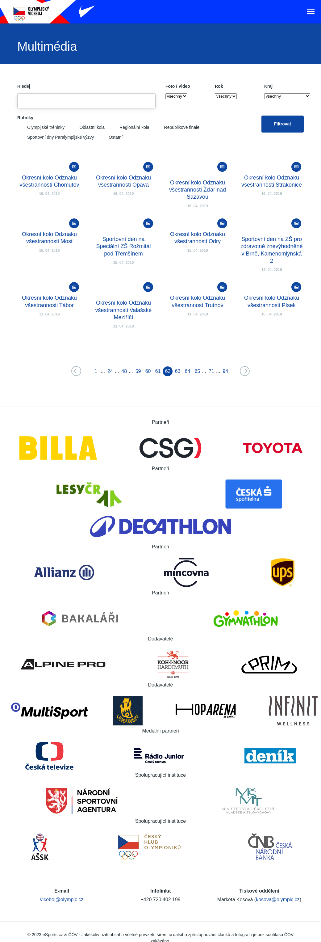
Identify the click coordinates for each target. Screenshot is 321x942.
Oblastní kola (87, 128)
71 (211, 372)
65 (197, 372)
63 (178, 372)
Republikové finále (176, 128)
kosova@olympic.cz (278, 884)
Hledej (23, 87)
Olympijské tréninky (41, 128)
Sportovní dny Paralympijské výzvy (55, 138)
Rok (219, 87)
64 (187, 372)
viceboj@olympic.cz (62, 884)
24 (110, 372)
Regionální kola (129, 128)
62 (168, 372)
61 (158, 372)
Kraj (268, 87)
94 (225, 372)
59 (138, 372)
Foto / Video (177, 87)
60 (148, 372)
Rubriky (25, 119)
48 (124, 372)
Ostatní (111, 138)
